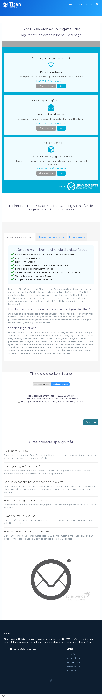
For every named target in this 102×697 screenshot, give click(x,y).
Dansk (70, 4)
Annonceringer (73, 658)
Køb (61, 86)
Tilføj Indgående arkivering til (51, 399)
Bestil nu (90, 422)
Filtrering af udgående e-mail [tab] (51, 237)
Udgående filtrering (60, 384)
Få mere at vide (46, 86)
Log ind (79, 4)
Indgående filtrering (42, 384)
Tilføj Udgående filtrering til (51, 396)
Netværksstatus (73, 666)
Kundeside (71, 654)
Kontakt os (71, 670)
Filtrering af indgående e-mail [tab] (19, 237)
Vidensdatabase (74, 662)
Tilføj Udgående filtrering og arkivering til (51, 401)
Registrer (89, 4)
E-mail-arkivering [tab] (77, 237)
